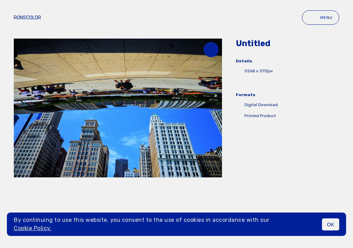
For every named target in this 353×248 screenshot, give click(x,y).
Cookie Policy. (32, 228)
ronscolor (27, 18)
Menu (321, 17)
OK (330, 224)
